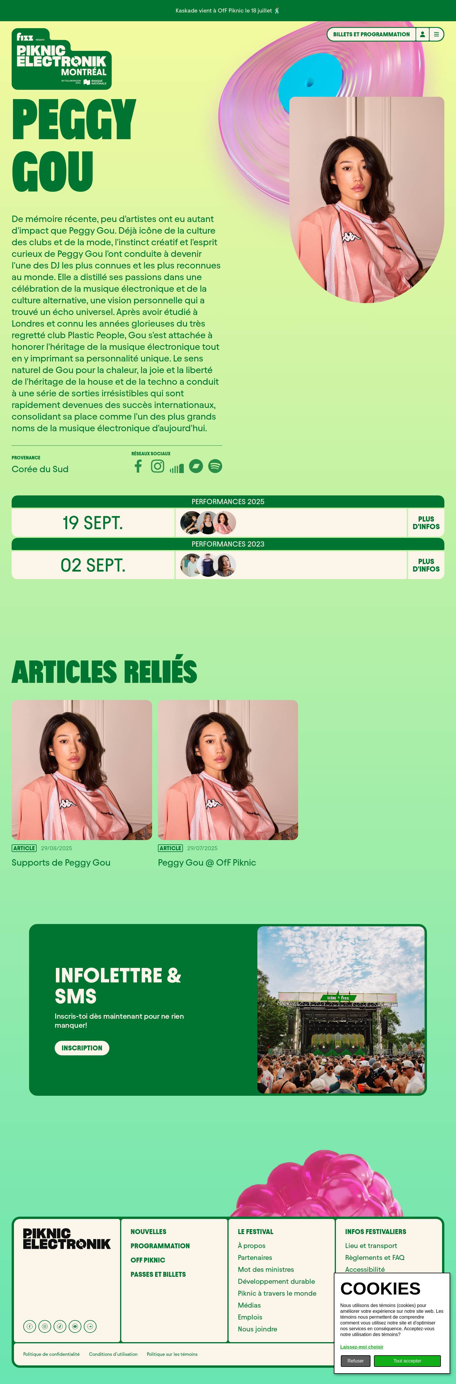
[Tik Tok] (60, 1326)
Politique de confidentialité (51, 1354)
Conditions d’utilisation (113, 1354)
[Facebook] (29, 1326)
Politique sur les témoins (172, 1354)
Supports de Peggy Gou (61, 862)
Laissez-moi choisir (362, 1346)
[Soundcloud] (90, 1326)
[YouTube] (75, 1326)
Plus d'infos (426, 522)
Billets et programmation (371, 34)
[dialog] (392, 1323)
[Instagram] (44, 1326)
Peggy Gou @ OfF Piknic (207, 862)
